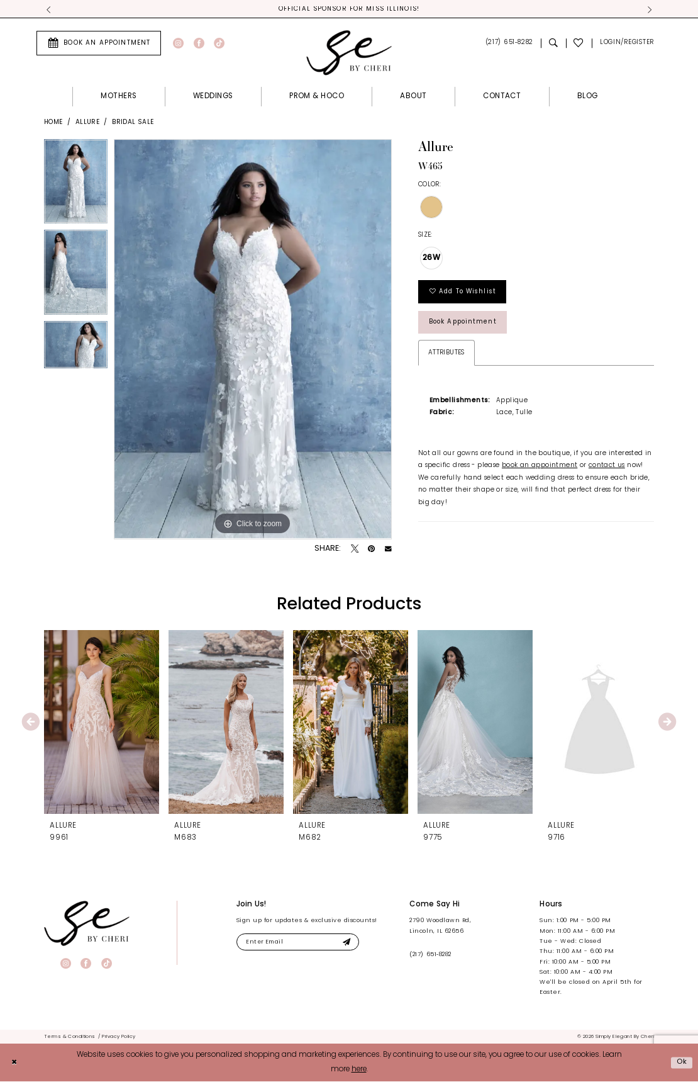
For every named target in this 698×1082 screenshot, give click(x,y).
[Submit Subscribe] (351, 943)
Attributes (446, 355)
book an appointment (539, 468)
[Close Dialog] (14, 1062)
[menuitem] (98, 43)
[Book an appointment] (98, 43)
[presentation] (101, 722)
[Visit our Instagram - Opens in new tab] (178, 43)
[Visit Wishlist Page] (579, 44)
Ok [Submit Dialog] (681, 1062)
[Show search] (553, 44)
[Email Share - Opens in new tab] (388, 549)
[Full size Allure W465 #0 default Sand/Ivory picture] (252, 339)
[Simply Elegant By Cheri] (349, 53)
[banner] (87, 923)
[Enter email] (300, 943)
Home (53, 122)
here (359, 1070)
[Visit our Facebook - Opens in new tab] (199, 43)
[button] (627, 43)
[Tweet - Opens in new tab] (354, 549)
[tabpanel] (76, 185)
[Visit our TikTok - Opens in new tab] (219, 43)
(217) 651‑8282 (430, 955)
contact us (607, 468)
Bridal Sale (132, 122)
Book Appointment (465, 325)
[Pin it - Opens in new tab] (371, 549)
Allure (87, 122)
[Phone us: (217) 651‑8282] (509, 43)
